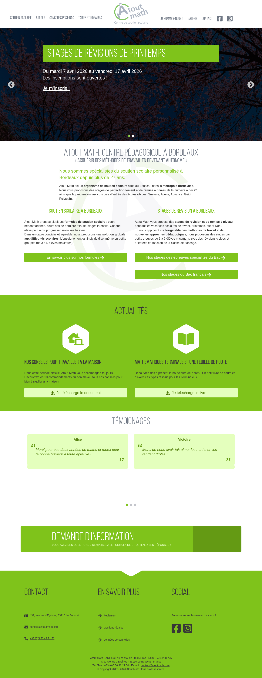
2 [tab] (133, 136)
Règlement (109, 615)
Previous (11, 85)
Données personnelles (116, 639)
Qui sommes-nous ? (171, 19)
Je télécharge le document (76, 393)
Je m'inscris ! (56, 88)
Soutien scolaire (21, 18)
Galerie (192, 19)
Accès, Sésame (148, 194)
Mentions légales (113, 627)
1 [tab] (129, 136)
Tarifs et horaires (90, 18)
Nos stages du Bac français (185, 274)
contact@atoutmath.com (44, 626)
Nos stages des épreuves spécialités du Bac (185, 257)
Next (250, 85)
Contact (207, 19)
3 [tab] (135, 505)
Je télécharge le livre (186, 393)
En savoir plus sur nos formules (75, 257)
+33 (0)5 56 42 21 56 (42, 638)
